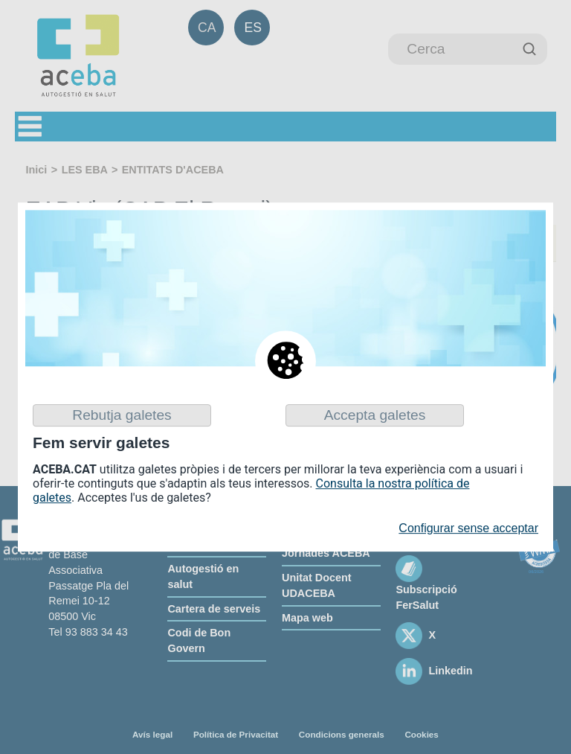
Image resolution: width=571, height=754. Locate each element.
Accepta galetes (375, 415)
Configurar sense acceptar (468, 529)
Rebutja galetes (121, 415)
